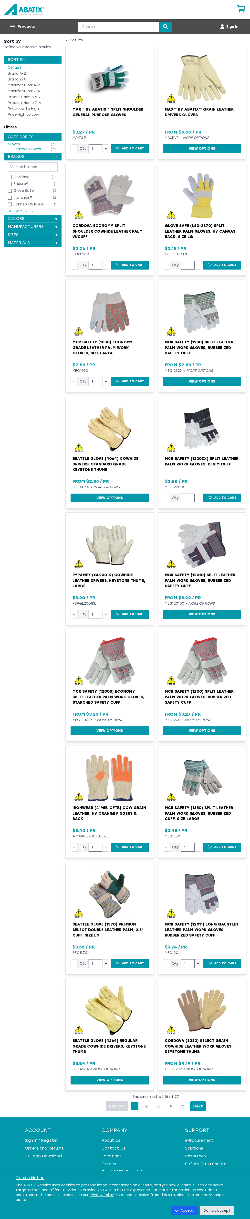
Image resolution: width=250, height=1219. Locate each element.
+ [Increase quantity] (105, 148)
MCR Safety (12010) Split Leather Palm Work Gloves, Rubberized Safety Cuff (200, 580)
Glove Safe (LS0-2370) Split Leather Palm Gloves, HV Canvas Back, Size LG (200, 231)
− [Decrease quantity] (74, 148)
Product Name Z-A (24, 103)
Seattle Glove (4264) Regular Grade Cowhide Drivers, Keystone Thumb (109, 1046)
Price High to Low (23, 115)
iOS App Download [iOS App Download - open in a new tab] (43, 1156)
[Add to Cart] (130, 148)
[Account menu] (229, 27)
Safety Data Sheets (205, 1164)
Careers (109, 1164)
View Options (202, 149)
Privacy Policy (102, 1195)
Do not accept (217, 1210)
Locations (112, 1156)
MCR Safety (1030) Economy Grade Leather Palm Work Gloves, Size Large (103, 347)
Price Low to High (23, 109)
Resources (195, 1156)
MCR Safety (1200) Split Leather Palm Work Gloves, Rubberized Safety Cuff (199, 697)
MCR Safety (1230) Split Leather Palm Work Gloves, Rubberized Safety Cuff (199, 347)
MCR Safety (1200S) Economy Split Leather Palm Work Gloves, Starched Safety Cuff (108, 697)
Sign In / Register (41, 1140)
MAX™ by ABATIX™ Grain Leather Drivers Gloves (199, 112)
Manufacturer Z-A (24, 91)
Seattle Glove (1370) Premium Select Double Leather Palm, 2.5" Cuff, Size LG (108, 929)
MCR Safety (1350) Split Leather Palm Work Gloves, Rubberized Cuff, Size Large (199, 813)
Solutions (194, 1148)
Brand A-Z (17, 73)
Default (14, 68)
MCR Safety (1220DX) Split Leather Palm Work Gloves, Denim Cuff (202, 461)
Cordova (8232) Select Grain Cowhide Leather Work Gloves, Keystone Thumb (199, 1046)
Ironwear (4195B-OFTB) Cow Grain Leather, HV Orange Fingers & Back (109, 813)
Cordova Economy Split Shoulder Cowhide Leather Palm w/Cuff (108, 231)
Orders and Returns (44, 1148)
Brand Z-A (17, 79)
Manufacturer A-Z (24, 85)
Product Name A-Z (24, 97)
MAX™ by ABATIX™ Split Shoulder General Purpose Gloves (108, 112)
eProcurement (199, 1140)
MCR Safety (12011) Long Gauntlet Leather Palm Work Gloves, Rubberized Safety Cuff (202, 929)
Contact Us (113, 1148)
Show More (21, 211)
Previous (117, 1106)
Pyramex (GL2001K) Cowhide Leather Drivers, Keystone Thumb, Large (109, 580)
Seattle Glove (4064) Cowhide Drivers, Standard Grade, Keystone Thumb (105, 464)
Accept (184, 1210)
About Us (111, 1140)
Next (198, 1106)
